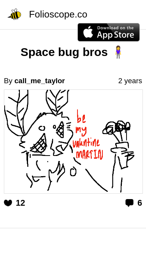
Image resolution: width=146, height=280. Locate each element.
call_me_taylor (39, 81)
